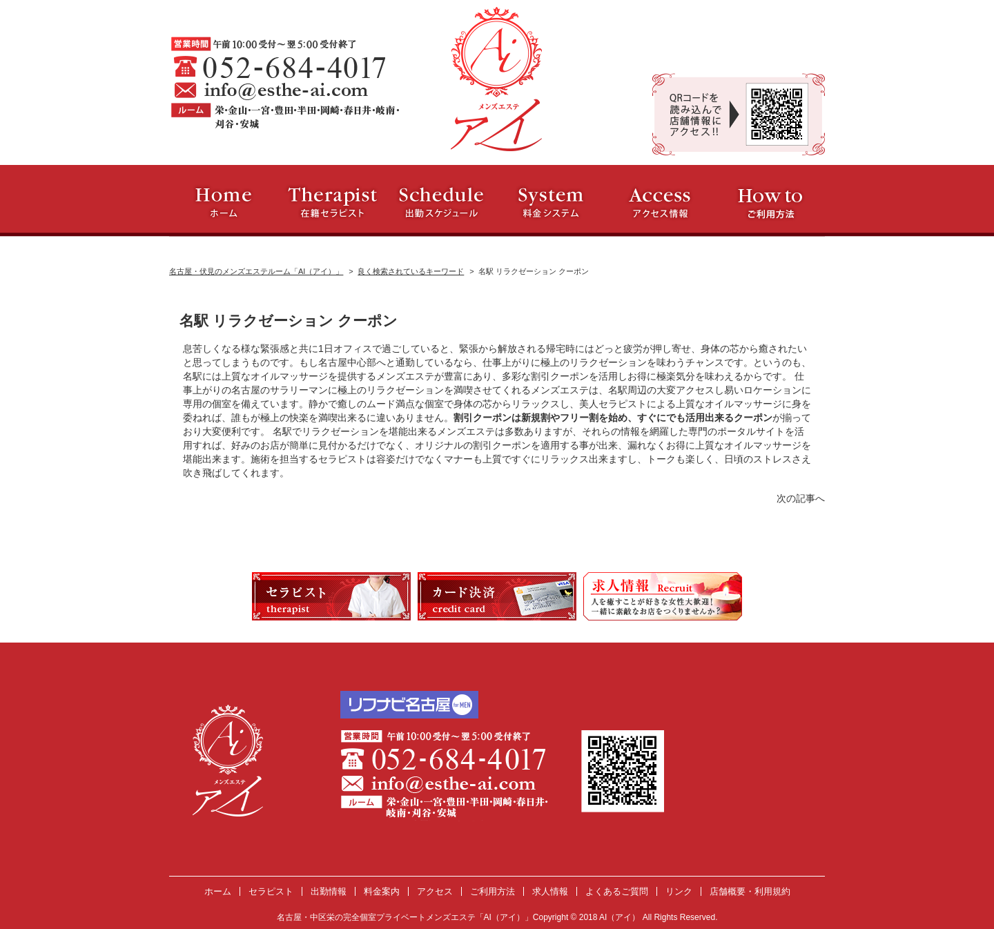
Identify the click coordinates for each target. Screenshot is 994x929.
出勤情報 (329, 891)
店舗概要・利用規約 (750, 891)
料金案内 (382, 891)
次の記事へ (801, 498)
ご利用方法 (492, 891)
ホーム (217, 891)
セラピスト (270, 891)
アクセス (435, 891)
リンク (678, 891)
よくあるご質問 (616, 891)
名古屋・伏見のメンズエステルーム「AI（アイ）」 (256, 271)
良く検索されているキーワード (411, 271)
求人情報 (550, 891)
